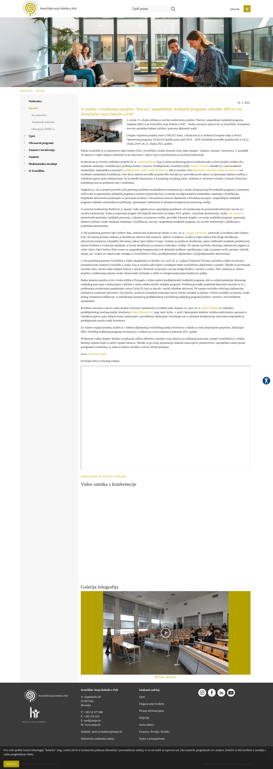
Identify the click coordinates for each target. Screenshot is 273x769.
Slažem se (11, 763)
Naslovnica (26, 90)
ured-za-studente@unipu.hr (107, 731)
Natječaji (144, 717)
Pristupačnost (266, 380)
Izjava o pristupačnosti (151, 738)
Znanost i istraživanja (42, 149)
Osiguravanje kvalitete (151, 703)
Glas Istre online (97, 353)
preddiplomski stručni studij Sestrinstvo (145, 170)
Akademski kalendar (43, 122)
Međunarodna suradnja (43, 163)
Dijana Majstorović (142, 312)
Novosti (40, 90)
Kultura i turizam (199, 165)
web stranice (235, 213)
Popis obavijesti (165, 677)
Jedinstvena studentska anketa (97, 738)
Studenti (34, 156)
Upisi (32, 136)
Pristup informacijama (151, 710)
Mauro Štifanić (210, 308)
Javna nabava (146, 724)
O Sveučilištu (36, 170)
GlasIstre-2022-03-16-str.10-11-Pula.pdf (103, 476)
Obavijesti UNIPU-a (43, 129)
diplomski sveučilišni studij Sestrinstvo (215, 170)
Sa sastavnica (39, 115)
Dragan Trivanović (196, 232)
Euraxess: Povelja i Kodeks (154, 731)
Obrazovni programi (41, 143)
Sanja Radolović (147, 161)
